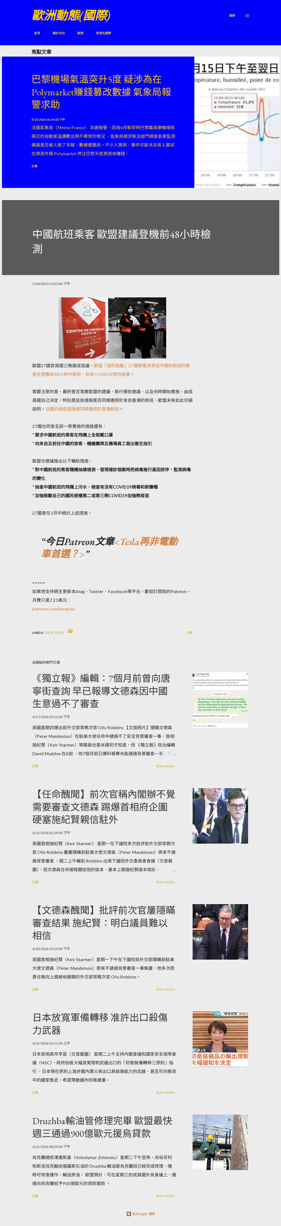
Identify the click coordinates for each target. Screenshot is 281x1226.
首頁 (34, 33)
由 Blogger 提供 (140, 1214)
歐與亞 (59, 632)
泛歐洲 (49, 632)
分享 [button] (34, 166)
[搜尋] (232, 15)
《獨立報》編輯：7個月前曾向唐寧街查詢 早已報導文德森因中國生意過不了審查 (101, 691)
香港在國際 (101, 33)
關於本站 (56, 33)
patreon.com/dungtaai (53, 608)
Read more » (166, 766)
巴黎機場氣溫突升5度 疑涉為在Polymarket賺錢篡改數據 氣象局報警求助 (101, 92)
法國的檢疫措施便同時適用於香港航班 (82, 408)
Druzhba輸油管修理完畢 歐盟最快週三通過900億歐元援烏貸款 (102, 1127)
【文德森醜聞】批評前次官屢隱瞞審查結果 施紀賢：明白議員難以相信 (103, 923)
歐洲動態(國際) (70, 15)
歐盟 (78, 33)
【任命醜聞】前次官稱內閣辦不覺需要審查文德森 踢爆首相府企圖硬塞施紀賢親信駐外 (103, 807)
